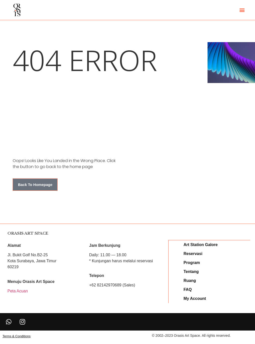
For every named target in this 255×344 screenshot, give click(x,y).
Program (192, 262)
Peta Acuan (17, 291)
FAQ (188, 289)
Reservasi (193, 253)
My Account (195, 298)
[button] (242, 10)
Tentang (191, 271)
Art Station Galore (201, 244)
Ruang (190, 280)
